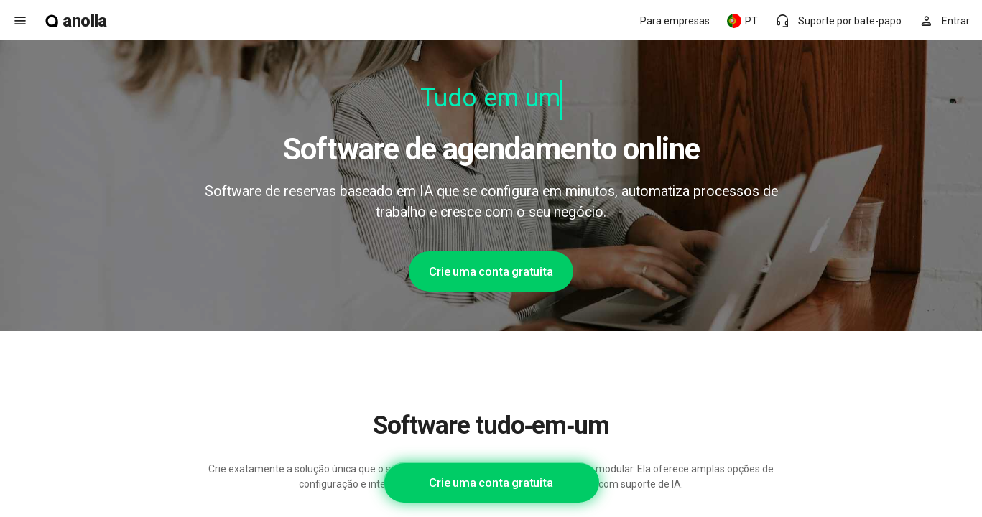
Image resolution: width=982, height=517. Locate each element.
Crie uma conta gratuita (490, 271)
